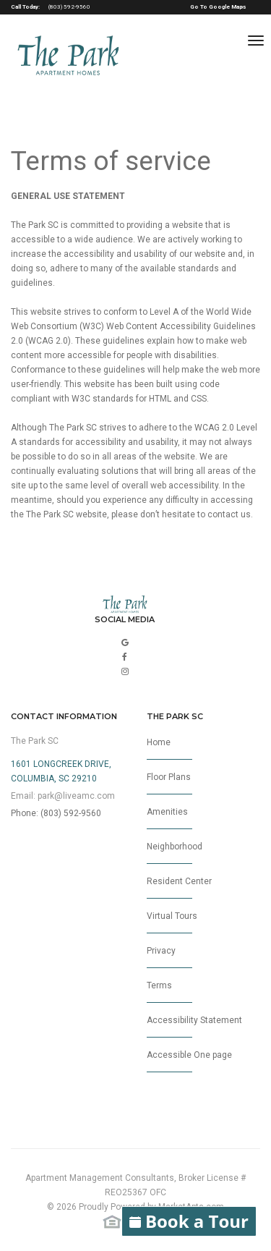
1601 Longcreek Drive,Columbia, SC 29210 (61, 771)
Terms (169, 991)
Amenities (169, 818)
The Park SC (35, 741)
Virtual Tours (172, 922)
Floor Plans (169, 783)
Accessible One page (189, 1061)
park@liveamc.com (76, 796)
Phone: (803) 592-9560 (56, 813)
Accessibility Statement (194, 1026)
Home (169, 748)
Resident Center (179, 887)
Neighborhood (174, 852)
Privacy (169, 957)
